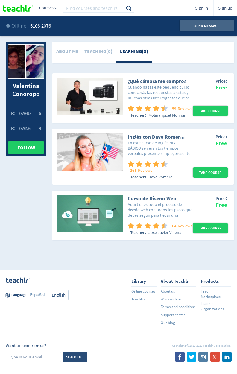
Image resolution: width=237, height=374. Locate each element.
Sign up (225, 8)
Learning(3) (134, 51)
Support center (173, 314)
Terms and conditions (178, 306)
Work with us (171, 299)
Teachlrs (138, 299)
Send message (207, 25)
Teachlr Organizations (212, 306)
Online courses (143, 291)
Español (37, 294)
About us (168, 291)
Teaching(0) (98, 51)
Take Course (210, 111)
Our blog (168, 322)
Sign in (201, 8)
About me (67, 51)
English (59, 295)
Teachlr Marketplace (211, 294)
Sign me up (74, 357)
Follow (26, 147)
